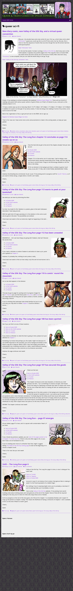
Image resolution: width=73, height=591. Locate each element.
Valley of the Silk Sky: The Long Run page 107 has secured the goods (34, 365)
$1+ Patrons (8, 295)
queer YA (46, 414)
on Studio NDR (32, 150)
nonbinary (14, 460)
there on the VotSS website (13, 329)
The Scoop (6, 131)
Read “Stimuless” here (25, 48)
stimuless (13, 133)
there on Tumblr (10, 331)
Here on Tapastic (31, 476)
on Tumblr (31, 154)
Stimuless (22, 41)
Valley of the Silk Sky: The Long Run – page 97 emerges (28, 418)
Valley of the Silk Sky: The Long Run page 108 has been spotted (31, 319)
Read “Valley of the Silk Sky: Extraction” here (15, 60)
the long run (42, 185)
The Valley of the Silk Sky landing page (18, 446)
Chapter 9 (15, 253)
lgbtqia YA (14, 414)
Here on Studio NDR (32, 478)
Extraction (6, 56)
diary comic (28, 131)
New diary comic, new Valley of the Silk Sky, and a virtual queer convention (32, 33)
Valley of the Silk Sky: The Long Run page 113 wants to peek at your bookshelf (34, 191)
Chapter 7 (12, 338)
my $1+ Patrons (62, 174)
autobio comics (15, 131)
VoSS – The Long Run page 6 (15, 464)
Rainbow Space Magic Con (44, 100)
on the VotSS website (34, 152)
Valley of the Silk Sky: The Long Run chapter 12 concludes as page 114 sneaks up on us (34, 139)
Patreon (13, 315)
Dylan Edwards (17, 36)
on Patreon (31, 156)
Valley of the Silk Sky (49, 51)
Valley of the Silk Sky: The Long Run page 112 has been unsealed (32, 233)
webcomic (67, 414)
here (28, 295)
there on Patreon (10, 333)
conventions (22, 131)
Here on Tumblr (31, 475)
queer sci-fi (39, 131)
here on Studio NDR (11, 327)
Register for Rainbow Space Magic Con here (14, 117)
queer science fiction (59, 131)
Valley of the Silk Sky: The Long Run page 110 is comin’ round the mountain (32, 275)
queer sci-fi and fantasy (47, 131)
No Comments (28, 467)
